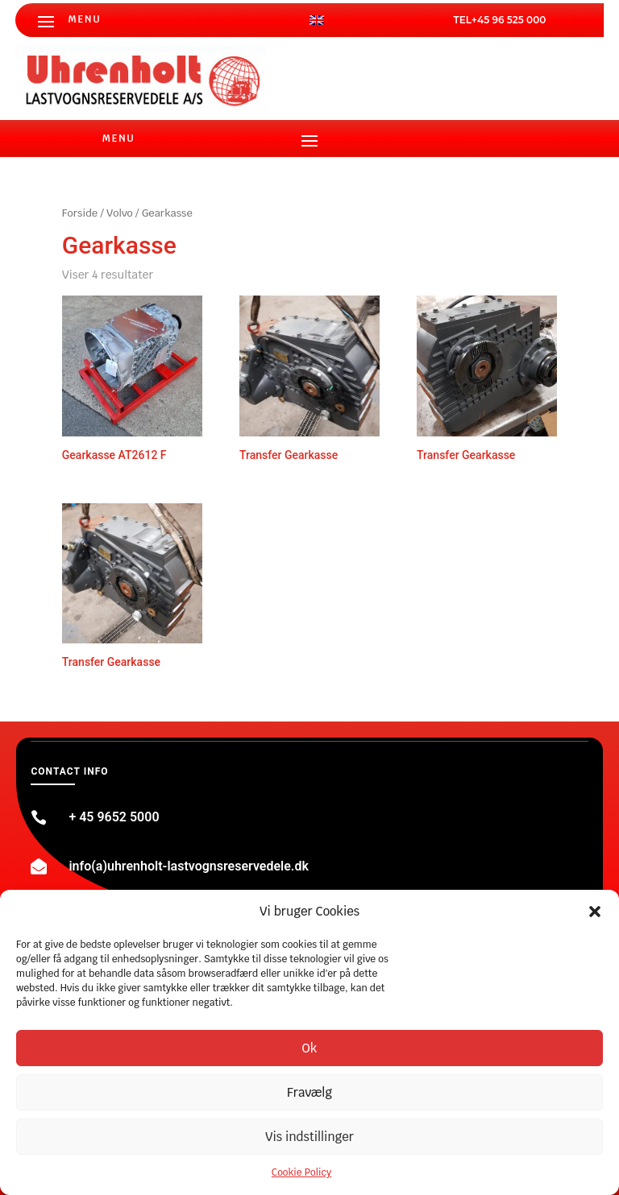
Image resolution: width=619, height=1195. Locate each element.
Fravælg (309, 1092)
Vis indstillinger (309, 1136)
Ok (310, 1048)
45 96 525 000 (511, 20)
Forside (80, 213)
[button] (595, 911)
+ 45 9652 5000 (114, 817)
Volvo (119, 213)
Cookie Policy (301, 1172)
